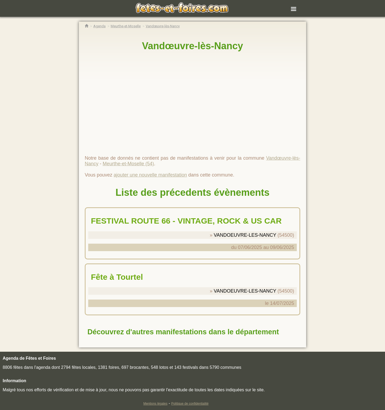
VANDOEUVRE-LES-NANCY (245, 235)
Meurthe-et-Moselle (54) (128, 163)
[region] (192, 101)
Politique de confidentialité (189, 403)
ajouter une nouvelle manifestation (150, 175)
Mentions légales (155, 403)
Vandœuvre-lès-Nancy (192, 45)
